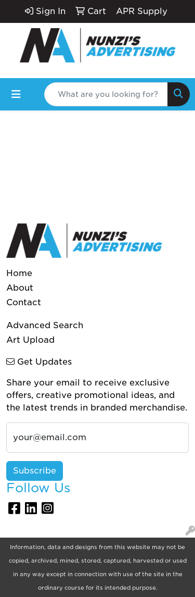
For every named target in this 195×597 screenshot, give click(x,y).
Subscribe (34, 471)
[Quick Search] (106, 94)
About (19, 288)
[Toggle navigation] (16, 94)
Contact (23, 302)
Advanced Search (44, 325)
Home (19, 273)
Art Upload (30, 340)
